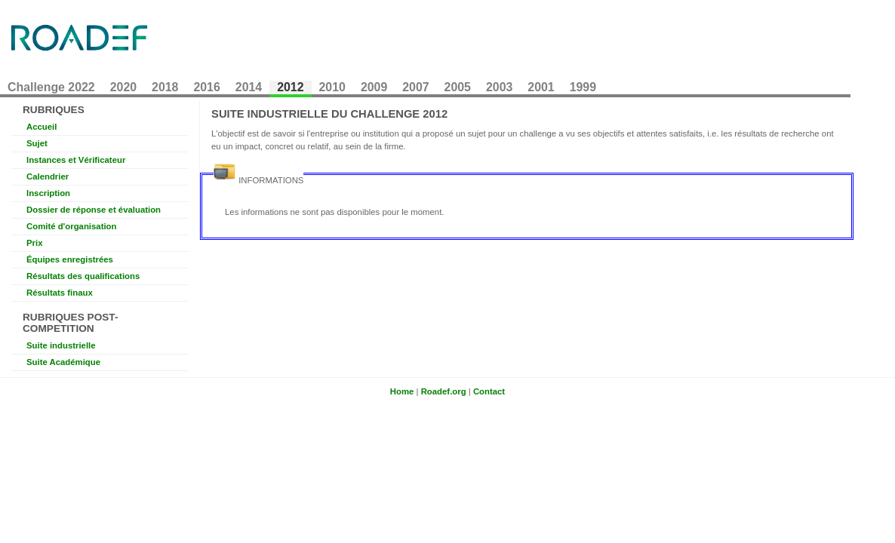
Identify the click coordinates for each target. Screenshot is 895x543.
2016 (206, 87)
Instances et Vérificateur (75, 159)
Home (402, 391)
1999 (583, 87)
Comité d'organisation (71, 226)
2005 (457, 87)
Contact (489, 391)
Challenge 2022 (51, 87)
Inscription (48, 193)
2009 (374, 87)
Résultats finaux (59, 292)
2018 (165, 87)
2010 (332, 87)
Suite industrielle (61, 345)
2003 (499, 87)
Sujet (37, 143)
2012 (290, 87)
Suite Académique (63, 362)
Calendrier (47, 176)
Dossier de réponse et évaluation (93, 209)
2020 (123, 87)
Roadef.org (443, 391)
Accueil (41, 126)
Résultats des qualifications (83, 276)
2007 (415, 87)
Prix (34, 242)
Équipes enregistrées (69, 259)
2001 (540, 87)
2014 (248, 87)
